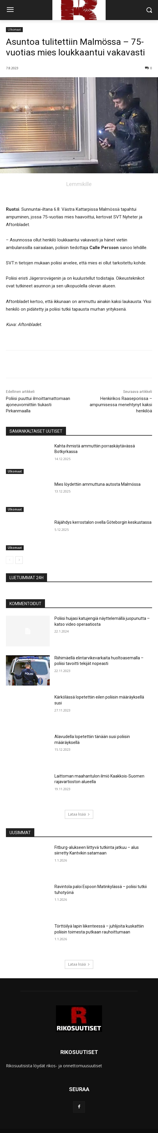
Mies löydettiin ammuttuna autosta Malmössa (97, 484)
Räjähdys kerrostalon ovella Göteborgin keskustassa (102, 522)
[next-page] (19, 560)
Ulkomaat (14, 29)
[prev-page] (9, 560)
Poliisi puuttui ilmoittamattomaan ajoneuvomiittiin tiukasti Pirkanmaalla (38, 405)
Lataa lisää (79, 814)
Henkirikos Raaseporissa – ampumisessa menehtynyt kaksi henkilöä (121, 405)
